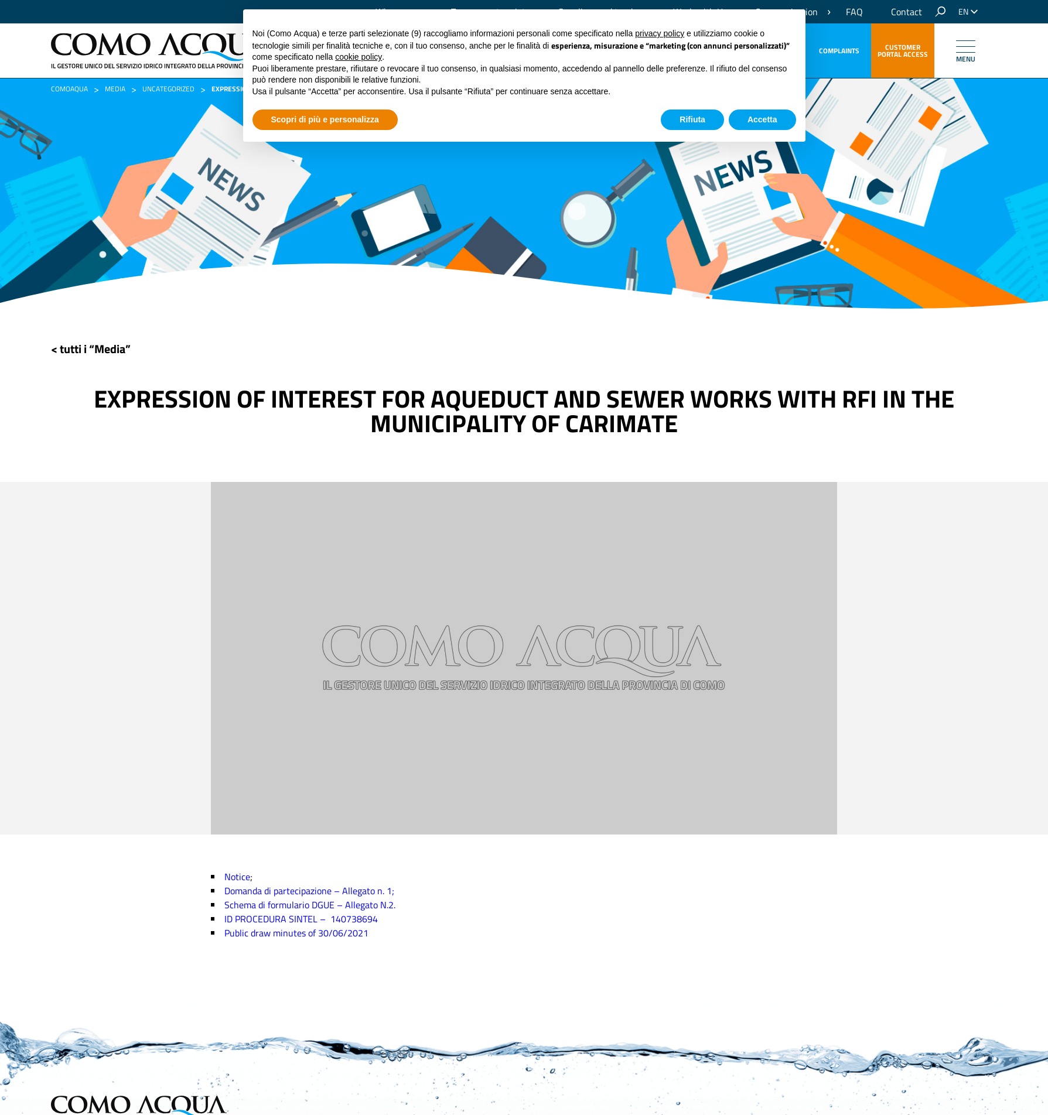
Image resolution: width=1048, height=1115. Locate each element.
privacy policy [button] (659, 33)
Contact (906, 12)
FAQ (854, 12)
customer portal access (903, 51)
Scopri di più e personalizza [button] (325, 119)
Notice (237, 877)
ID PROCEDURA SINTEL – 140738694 (301, 919)
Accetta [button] (762, 119)
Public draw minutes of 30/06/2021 (296, 933)
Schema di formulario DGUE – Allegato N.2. (309, 905)
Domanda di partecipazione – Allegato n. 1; (309, 891)
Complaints (839, 50)
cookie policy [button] (358, 56)
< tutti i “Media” (91, 349)
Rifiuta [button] (692, 119)
